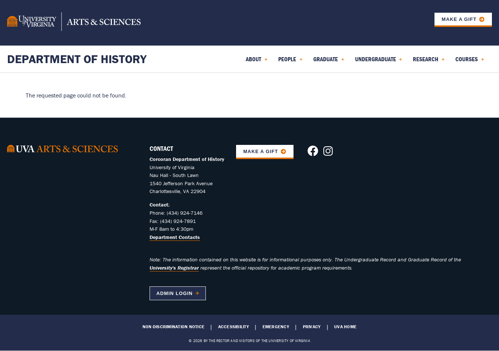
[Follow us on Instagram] (328, 153)
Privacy (312, 326)
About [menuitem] (256, 61)
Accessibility (233, 326)
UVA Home (345, 326)
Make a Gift (459, 19)
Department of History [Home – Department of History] (77, 59)
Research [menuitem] (429, 61)
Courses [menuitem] (469, 61)
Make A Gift (260, 151)
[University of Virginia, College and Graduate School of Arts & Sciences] (74, 22)
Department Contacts (175, 237)
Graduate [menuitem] (328, 61)
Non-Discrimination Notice (173, 326)
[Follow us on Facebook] (312, 153)
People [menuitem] (290, 61)
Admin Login (174, 293)
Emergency (276, 326)
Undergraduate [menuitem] (378, 61)
